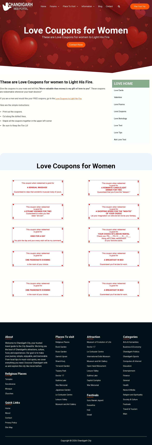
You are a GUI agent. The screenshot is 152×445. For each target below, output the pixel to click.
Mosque (9, 381)
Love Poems (120, 105)
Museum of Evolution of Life (100, 332)
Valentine (118, 98)
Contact (106, 6)
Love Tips (118, 134)
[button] (116, 6)
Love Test (118, 126)
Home (43, 6)
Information (86, 6)
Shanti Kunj (60, 356)
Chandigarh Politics (132, 344)
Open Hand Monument (97, 362)
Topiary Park (61, 368)
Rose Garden (61, 344)
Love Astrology (121, 119)
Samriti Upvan (62, 350)
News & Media (129, 392)
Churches (9, 387)
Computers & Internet (132, 356)
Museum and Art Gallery (66, 409)
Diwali (90, 420)
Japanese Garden (63, 392)
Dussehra (91, 408)
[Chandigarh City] (17, 6)
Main (125, 421)
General (126, 380)
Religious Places (63, 332)
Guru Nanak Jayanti (95, 402)
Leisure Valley (62, 403)
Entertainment (129, 368)
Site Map (9, 427)
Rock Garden (61, 338)
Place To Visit (69, 6)
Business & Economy (132, 338)
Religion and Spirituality (133, 398)
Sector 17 (60, 374)
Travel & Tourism (130, 415)
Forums (54, 6)
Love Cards (119, 90)
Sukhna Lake (61, 380)
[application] (57, 6)
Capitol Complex (94, 380)
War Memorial (62, 386)
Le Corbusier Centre (65, 398)
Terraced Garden (63, 362)
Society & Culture (131, 403)
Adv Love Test (120, 141)
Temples (9, 369)
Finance (126, 374)
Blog (98, 6)
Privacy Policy (11, 421)
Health (126, 386)
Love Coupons (120, 112)
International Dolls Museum (99, 350)
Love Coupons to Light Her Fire (69, 98)
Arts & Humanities (131, 332)
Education (127, 362)
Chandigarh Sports (131, 350)
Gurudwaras (10, 375)
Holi (89, 414)
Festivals (127, 409)
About (7, 409)
